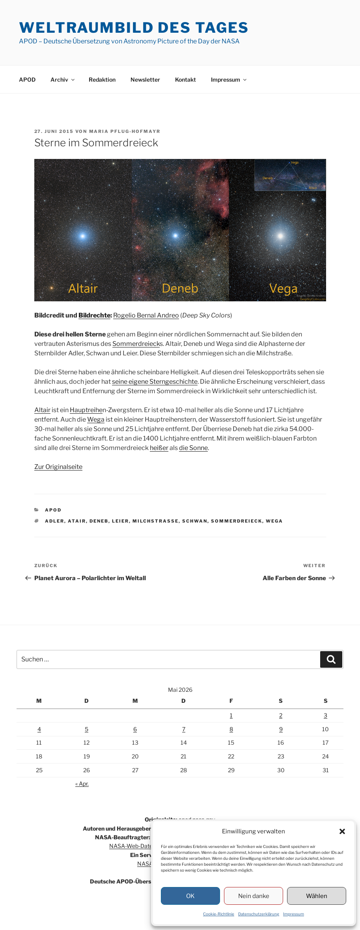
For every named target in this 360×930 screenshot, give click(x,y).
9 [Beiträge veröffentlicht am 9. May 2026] (281, 729)
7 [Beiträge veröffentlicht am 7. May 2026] (183, 729)
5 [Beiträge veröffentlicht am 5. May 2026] (86, 729)
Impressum (293, 913)
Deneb (99, 521)
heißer (159, 448)
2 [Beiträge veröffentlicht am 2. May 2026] (280, 715)
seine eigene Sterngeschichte (155, 381)
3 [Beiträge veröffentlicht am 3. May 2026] (325, 715)
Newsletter (145, 79)
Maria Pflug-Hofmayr (125, 131)
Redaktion (102, 79)
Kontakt (185, 79)
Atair (77, 521)
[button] (342, 831)
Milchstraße (155, 521)
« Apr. (82, 783)
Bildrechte (94, 315)
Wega (95, 419)
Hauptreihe (86, 410)
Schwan (194, 521)
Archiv (63, 79)
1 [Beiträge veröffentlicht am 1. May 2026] (231, 715)
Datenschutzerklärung (258, 913)
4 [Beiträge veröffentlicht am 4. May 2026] (39, 729)
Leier (120, 521)
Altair (42, 410)
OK (190, 896)
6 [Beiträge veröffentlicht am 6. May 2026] (135, 729)
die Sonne (193, 448)
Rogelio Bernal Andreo (146, 315)
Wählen (316, 896)
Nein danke (253, 896)
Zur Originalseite (58, 467)
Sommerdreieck (136, 343)
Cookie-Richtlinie (218, 913)
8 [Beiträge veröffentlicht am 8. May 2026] (231, 729)
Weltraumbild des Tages (134, 27)
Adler (54, 521)
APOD (27, 79)
